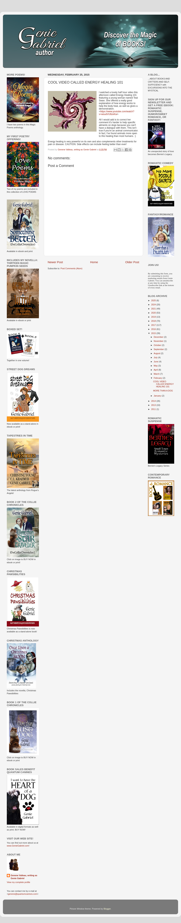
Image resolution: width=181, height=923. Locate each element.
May (156, 365)
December (159, 337)
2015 (153, 333)
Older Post (132, 262)
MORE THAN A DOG (163, 390)
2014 (153, 401)
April (156, 370)
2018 (153, 321)
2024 (153, 304)
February (158, 378)
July (156, 357)
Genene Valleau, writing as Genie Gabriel (24, 876)
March (157, 374)
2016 (153, 329)
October (158, 345)
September (159, 349)
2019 (153, 317)
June (156, 361)
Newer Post (55, 262)
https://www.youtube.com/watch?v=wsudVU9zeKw (116, 113)
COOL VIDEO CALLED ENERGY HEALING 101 (163, 384)
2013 (153, 405)
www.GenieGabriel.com (18, 846)
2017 (153, 325)
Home (94, 262)
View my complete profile (18, 882)
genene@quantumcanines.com (22, 894)
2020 (153, 313)
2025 (153, 300)
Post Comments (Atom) (71, 268)
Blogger (107, 909)
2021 (153, 308)
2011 (153, 409)
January (158, 396)
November (159, 341)
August (157, 353)
